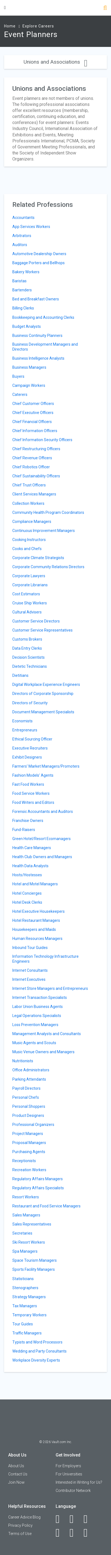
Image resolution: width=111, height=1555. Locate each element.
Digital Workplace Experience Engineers (46, 684)
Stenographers (25, 1288)
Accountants (23, 217)
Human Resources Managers (37, 938)
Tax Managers (24, 1306)
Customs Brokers (27, 639)
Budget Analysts (26, 326)
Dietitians (20, 675)
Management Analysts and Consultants (46, 1034)
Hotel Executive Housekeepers (38, 911)
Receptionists (24, 1161)
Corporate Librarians (30, 585)
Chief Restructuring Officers (36, 449)
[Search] (105, 8)
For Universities (69, 1474)
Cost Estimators (26, 594)
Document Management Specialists (43, 712)
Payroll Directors (26, 1088)
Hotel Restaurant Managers (36, 920)
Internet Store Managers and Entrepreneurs (50, 988)
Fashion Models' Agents (32, 775)
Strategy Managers (29, 1297)
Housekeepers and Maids (34, 929)
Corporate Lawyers (28, 576)
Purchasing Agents (28, 1152)
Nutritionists (22, 1061)
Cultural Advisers (27, 612)
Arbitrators (21, 235)
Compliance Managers (31, 521)
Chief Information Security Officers (42, 440)
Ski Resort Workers (28, 1242)
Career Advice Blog (24, 1517)
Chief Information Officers (34, 431)
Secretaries (22, 1233)
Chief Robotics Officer (31, 467)
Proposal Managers (29, 1142)
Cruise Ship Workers (29, 603)
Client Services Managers (34, 494)
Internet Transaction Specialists (39, 997)
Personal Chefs (25, 1097)
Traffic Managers (27, 1333)
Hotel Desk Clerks (27, 902)
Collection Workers (28, 503)
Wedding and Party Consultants (39, 1351)
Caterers (19, 394)
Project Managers (27, 1133)
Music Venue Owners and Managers (43, 1052)
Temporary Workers (29, 1315)
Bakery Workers (25, 272)
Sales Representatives (31, 1224)
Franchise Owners (27, 820)
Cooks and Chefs (27, 548)
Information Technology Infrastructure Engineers (45, 959)
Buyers (18, 376)
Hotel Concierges (27, 893)
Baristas (19, 281)
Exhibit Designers (27, 757)
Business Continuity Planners (37, 335)
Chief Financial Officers (32, 421)
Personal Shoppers (28, 1106)
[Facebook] (61, 1519)
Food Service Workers (31, 793)
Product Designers (28, 1115)
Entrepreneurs (24, 730)
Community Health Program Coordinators (48, 512)
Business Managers (29, 367)
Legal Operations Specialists (36, 1015)
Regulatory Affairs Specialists (38, 1188)
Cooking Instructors (29, 539)
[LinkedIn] (75, 1519)
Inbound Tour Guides (30, 947)
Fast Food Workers (28, 784)
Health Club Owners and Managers (42, 857)
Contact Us (17, 1474)
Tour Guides (22, 1324)
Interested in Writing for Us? (79, 1482)
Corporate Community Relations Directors (48, 567)
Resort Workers (25, 1197)
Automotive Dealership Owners (39, 254)
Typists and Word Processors (37, 1342)
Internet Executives (28, 979)
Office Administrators (30, 1070)
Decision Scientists (28, 657)
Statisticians (23, 1279)
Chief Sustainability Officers (36, 476)
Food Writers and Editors (33, 802)
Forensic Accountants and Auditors (42, 811)
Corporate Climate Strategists (38, 558)
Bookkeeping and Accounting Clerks (43, 317)
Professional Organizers (33, 1124)
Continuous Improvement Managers (43, 530)
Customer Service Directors (36, 621)
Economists (22, 721)
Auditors (19, 245)
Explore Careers (38, 26)
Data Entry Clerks (27, 648)
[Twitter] (89, 1519)
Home (10, 26)
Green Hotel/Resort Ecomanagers (41, 838)
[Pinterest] (75, 1533)
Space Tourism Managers (34, 1260)
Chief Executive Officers (32, 412)
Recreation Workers (29, 1170)
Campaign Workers (28, 385)
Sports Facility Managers (33, 1269)
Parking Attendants (29, 1079)
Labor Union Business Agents (37, 1006)
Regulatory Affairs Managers (37, 1179)
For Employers (68, 1466)
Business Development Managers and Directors (45, 346)
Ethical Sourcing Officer (32, 739)
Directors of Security (30, 703)
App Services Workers (31, 226)
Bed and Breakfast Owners (35, 299)
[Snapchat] (89, 1533)
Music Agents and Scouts (34, 1043)
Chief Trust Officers (29, 485)
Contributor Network (73, 1490)
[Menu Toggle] (5, 7)
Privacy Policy (20, 1525)
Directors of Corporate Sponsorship (42, 693)
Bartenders (22, 290)
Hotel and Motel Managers (35, 884)
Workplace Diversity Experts (36, 1360)
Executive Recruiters (30, 748)
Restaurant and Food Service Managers (46, 1206)
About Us (16, 1466)
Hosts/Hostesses (27, 875)
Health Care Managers (31, 848)
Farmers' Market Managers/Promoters (45, 766)
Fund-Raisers (23, 829)
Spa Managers (25, 1251)
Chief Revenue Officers (32, 458)
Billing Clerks (23, 308)
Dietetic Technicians (29, 666)
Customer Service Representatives (42, 630)
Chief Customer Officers (33, 403)
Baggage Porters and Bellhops (38, 263)
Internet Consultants (30, 970)
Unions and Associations (55, 62)
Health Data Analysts (30, 866)
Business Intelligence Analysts (38, 358)
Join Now (16, 1482)
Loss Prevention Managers (35, 1024)
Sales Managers (26, 1215)
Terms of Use (20, 1533)
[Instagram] (61, 1533)
